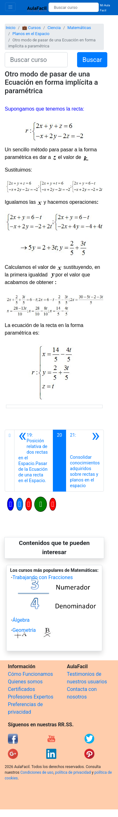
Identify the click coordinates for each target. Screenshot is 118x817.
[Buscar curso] (73, 7)
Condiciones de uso (36, 772)
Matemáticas (79, 27)
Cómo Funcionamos (30, 674)
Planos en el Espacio (30, 33)
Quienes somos (25, 682)
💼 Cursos (31, 27)
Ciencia (54, 27)
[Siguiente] (85, 461)
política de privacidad (73, 772)
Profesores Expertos (30, 697)
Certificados (21, 689)
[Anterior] (33, 461)
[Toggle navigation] (10, 7)
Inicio (10, 27)
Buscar (92, 60)
